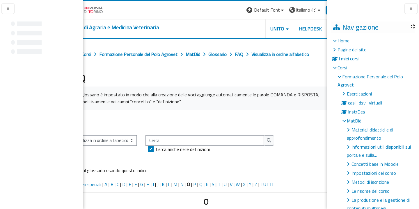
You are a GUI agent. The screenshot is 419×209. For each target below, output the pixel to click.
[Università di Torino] (101, 9)
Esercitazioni (359, 93)
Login (317, 9)
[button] (247, 10)
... (319, 122)
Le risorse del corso (370, 191)
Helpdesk (292, 28)
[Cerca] (221, 140)
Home (343, 40)
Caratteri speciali (101, 184)
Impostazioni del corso (373, 173)
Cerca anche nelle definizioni (199, 149)
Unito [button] (259, 28)
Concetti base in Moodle (375, 164)
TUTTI (283, 184)
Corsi (342, 67)
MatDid (354, 120)
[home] (129, 27)
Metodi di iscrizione (370, 182)
